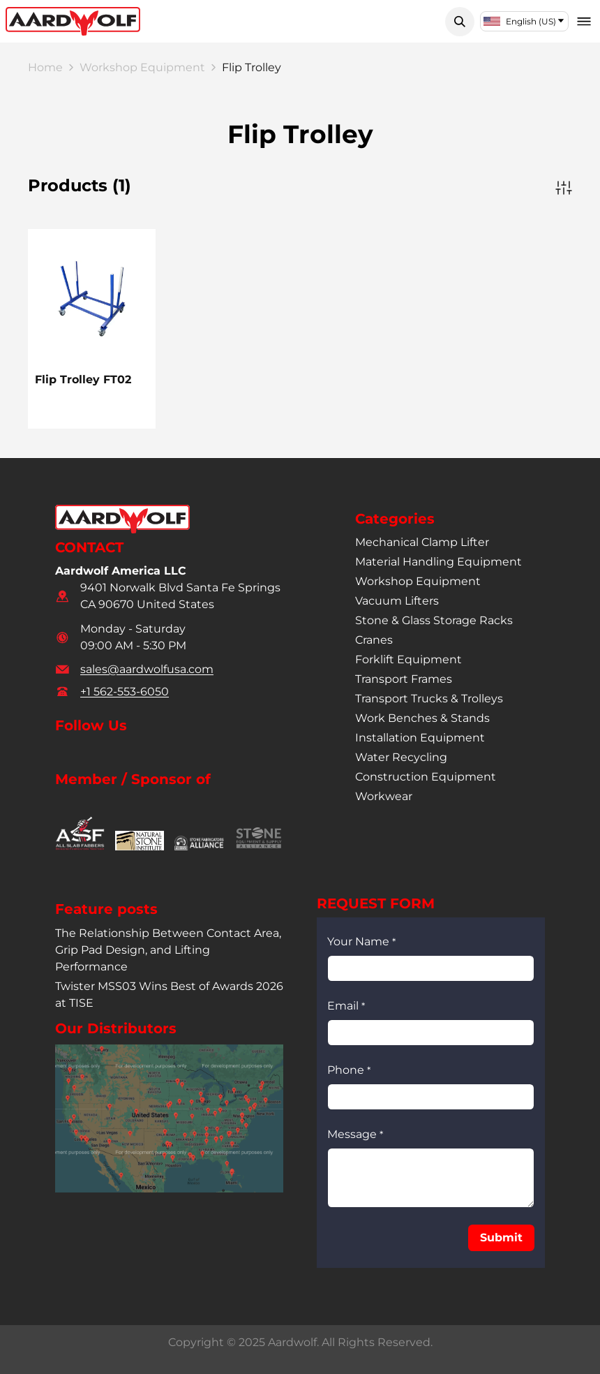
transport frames (403, 679)
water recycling (401, 757)
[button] (459, 21)
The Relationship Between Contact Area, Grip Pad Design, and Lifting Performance (168, 949)
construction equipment (425, 776)
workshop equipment (418, 581)
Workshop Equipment (142, 67)
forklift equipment (408, 659)
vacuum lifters (397, 600)
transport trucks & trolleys (429, 698)
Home (45, 67)
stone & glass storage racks (434, 620)
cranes (374, 640)
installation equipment (420, 737)
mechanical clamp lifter (422, 542)
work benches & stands (422, 718)
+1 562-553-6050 (124, 691)
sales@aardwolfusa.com (146, 669)
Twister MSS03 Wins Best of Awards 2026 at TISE (169, 995)
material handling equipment (438, 561)
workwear (383, 796)
